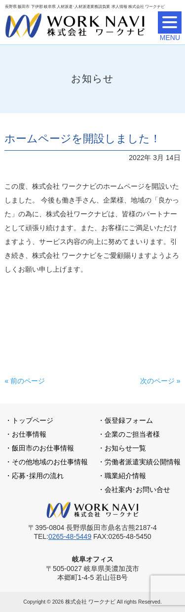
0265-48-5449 (69, 536)
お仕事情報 (29, 434)
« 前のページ (24, 381)
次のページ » (160, 381)
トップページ (32, 420)
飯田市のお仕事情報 (43, 448)
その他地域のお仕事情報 (50, 462)
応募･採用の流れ (38, 476)
